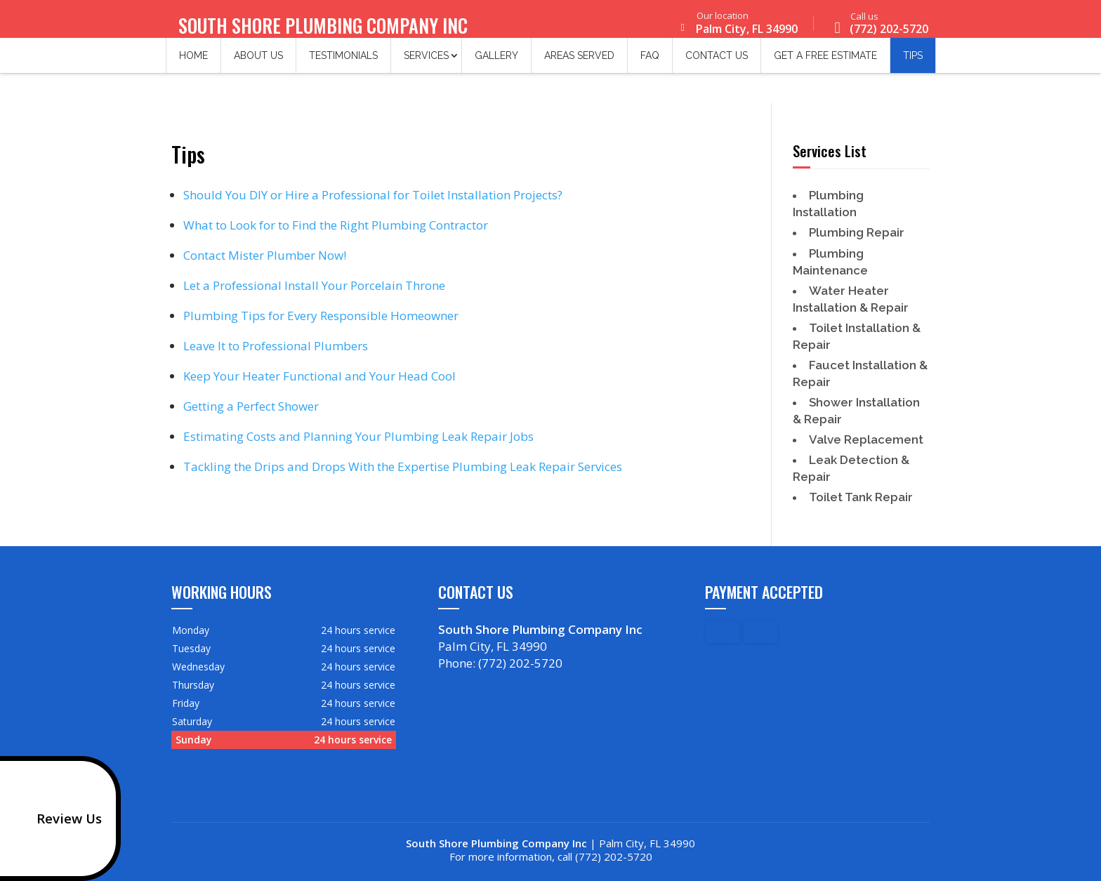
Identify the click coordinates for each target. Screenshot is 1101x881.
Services (426, 63)
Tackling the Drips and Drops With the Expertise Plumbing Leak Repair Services (402, 466)
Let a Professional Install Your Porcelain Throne (314, 285)
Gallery (496, 63)
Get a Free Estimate (825, 63)
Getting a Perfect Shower (251, 406)
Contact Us (716, 63)
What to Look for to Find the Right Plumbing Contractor (335, 225)
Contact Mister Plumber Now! (264, 255)
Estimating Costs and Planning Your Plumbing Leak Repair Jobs (358, 436)
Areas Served (579, 63)
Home (193, 63)
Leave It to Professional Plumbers (275, 346)
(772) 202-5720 (878, 26)
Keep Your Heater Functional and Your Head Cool (319, 376)
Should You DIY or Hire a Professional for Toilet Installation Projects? (372, 195)
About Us (258, 63)
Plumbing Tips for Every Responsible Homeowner (321, 315)
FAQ (649, 63)
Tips (913, 63)
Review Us (55, 818)
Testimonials (343, 63)
